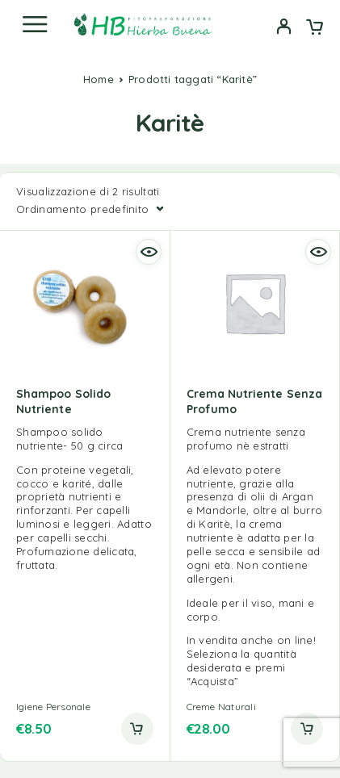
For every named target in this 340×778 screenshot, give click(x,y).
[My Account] (283, 28)
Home (98, 79)
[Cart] (314, 28)
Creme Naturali (221, 707)
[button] (137, 729)
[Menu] (34, 24)
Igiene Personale (53, 707)
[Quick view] (149, 252)
